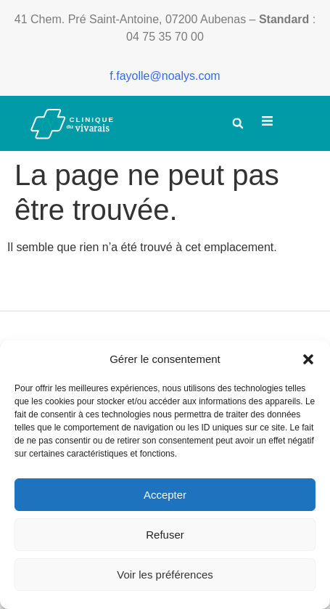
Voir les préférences (165, 574)
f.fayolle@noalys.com (165, 76)
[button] (308, 359)
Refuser (165, 534)
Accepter (165, 495)
